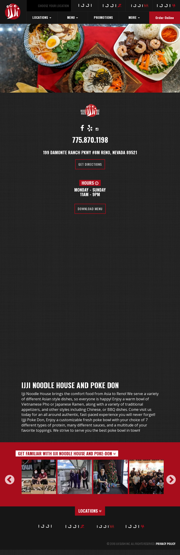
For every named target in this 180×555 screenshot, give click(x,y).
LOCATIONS (41, 17)
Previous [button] (6, 477)
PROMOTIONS (103, 17)
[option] (39, 477)
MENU (72, 17)
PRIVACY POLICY (165, 544)
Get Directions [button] (90, 164)
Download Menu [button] (90, 208)
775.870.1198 (90, 140)
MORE (134, 17)
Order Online (164, 17)
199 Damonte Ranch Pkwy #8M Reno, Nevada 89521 (90, 152)
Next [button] (168, 477)
